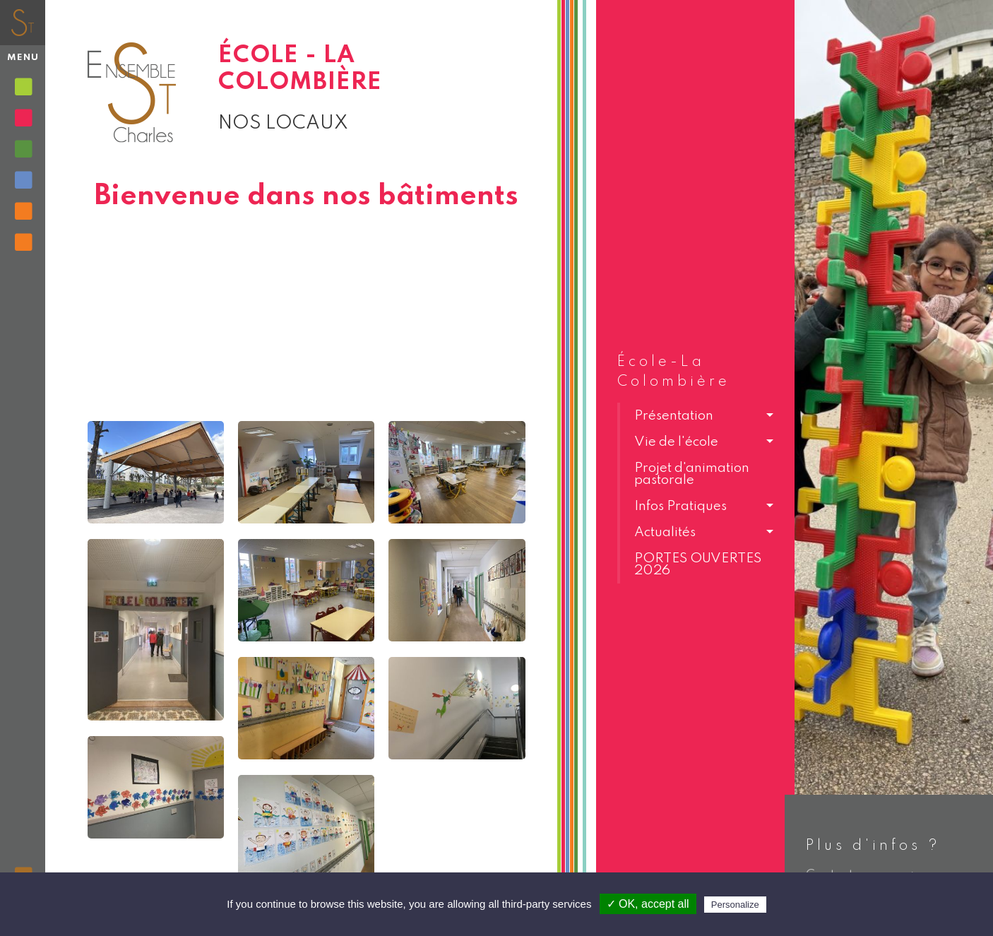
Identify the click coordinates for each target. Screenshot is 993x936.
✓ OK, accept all (648, 904)
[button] (695, 416)
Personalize (735, 904)
